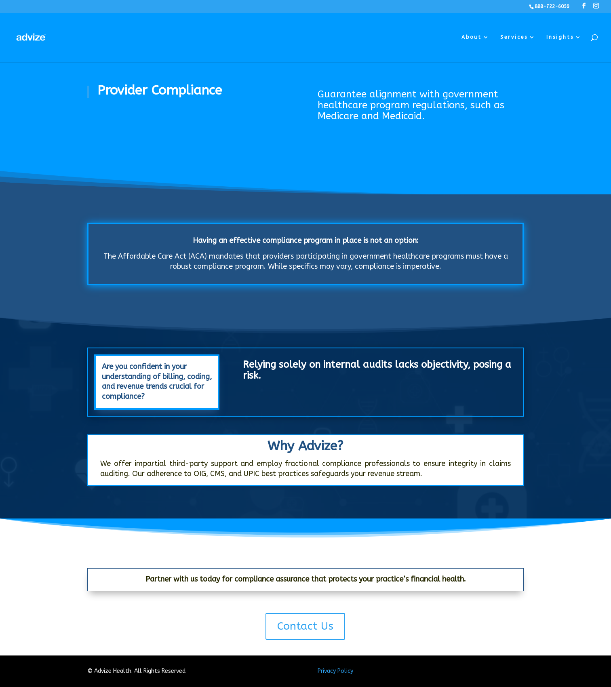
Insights (560, 37)
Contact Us (305, 626)
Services (514, 37)
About (471, 37)
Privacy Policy (335, 671)
